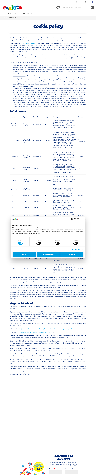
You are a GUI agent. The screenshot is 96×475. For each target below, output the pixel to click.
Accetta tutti (72, 254)
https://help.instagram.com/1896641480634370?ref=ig (35, 332)
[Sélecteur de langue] (93, 2)
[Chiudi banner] (83, 219)
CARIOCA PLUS (8, 13)
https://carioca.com (29, 43)
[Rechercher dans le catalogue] (78, 7)
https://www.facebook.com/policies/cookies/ (60, 329)
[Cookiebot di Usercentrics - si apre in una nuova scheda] (72, 219)
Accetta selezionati (47, 254)
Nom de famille (69, 469)
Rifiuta (24, 254)
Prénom (52, 469)
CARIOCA (25, 13)
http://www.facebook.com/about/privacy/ (31, 329)
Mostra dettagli (76, 249)
